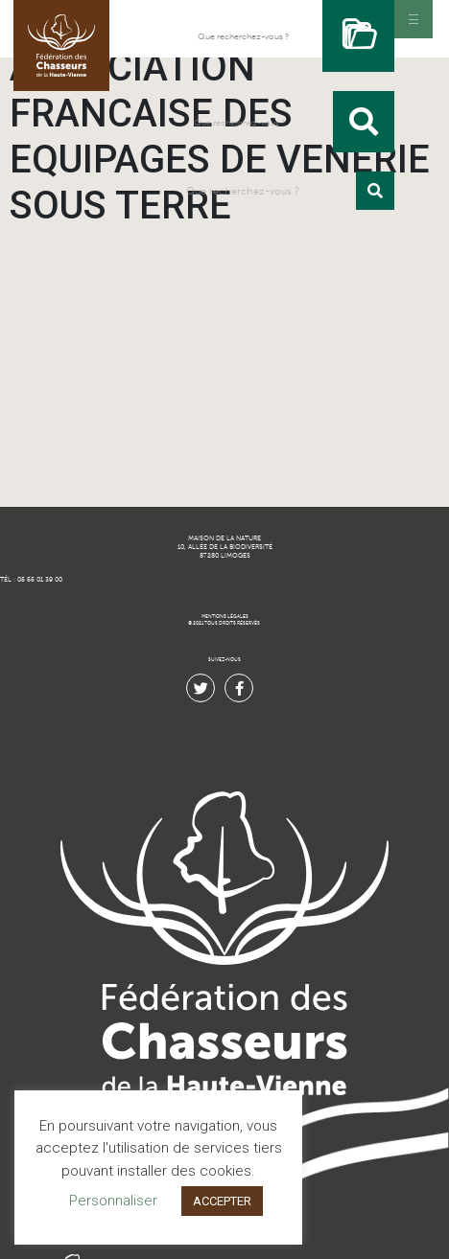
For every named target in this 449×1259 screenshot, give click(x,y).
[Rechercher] (358, 36)
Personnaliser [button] (113, 1200)
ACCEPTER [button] (222, 1201)
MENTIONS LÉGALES (224, 616)
